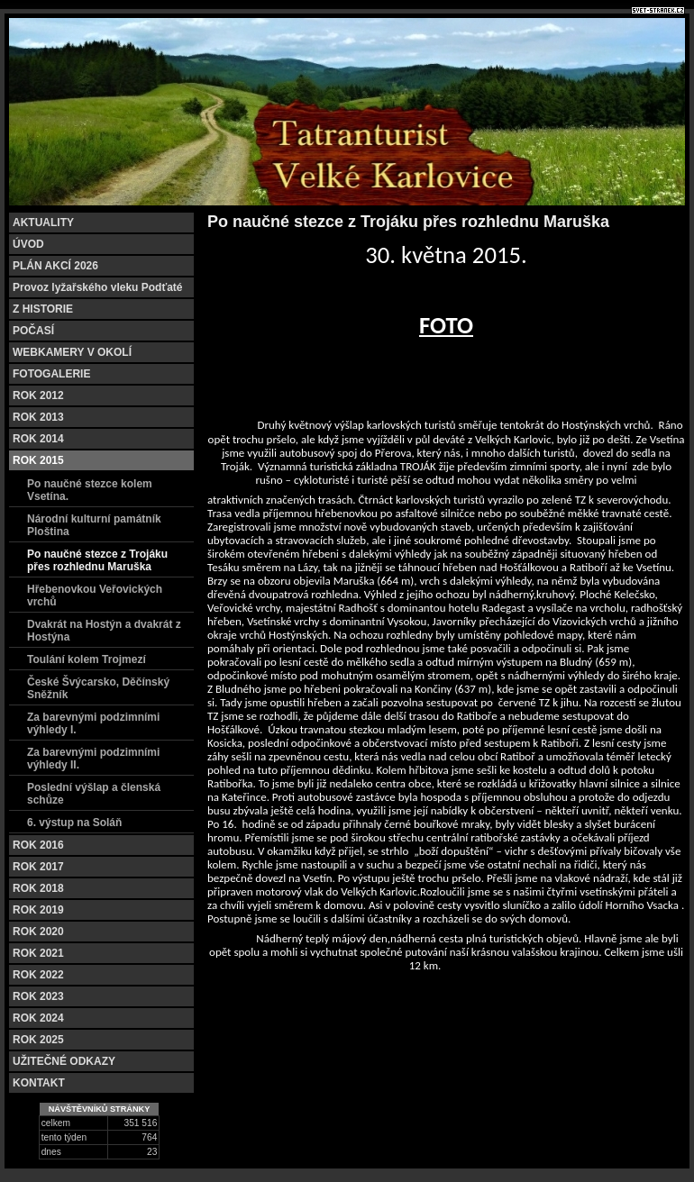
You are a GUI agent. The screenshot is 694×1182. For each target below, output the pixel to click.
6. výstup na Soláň (74, 822)
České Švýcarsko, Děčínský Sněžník (98, 688)
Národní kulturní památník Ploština (94, 525)
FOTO (446, 325)
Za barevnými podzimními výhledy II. (93, 758)
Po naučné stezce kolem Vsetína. (89, 490)
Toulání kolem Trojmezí (86, 659)
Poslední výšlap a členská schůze (93, 793)
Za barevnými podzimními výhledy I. (93, 723)
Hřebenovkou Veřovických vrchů (94, 595)
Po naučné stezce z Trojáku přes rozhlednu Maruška (97, 560)
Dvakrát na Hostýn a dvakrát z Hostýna (104, 630)
